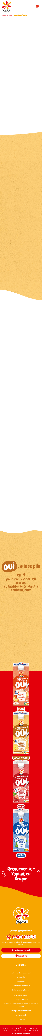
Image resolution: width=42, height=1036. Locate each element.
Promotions (21, 981)
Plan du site (21, 1019)
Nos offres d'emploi (21, 995)
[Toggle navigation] (37, 6)
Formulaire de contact (21, 950)
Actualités (21, 977)
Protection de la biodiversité (21, 973)
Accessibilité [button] (21, 956)
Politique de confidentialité (21, 1011)
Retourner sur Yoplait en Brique (21, 874)
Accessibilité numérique (21, 986)
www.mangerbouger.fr (21, 1033)
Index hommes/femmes (21, 990)
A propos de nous (21, 1000)
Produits (9, 15)
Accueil (4, 15)
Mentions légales (21, 1015)
